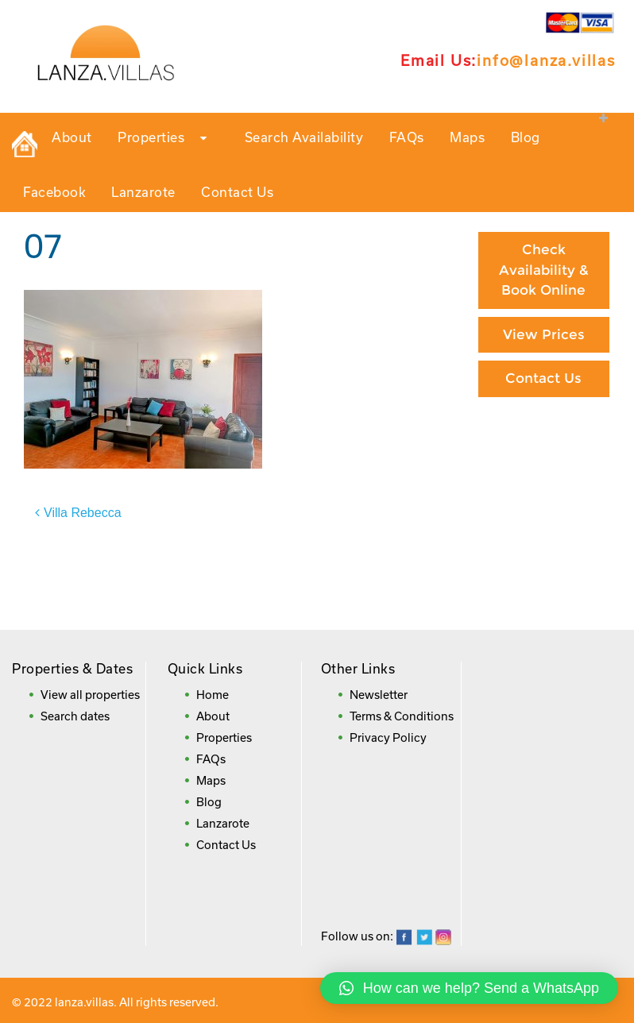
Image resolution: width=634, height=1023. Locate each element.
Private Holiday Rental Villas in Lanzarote (24, 144)
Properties (168, 138)
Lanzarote (143, 191)
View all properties (90, 694)
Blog (525, 137)
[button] (469, 988)
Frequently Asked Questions (543, 587)
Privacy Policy (388, 737)
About (72, 137)
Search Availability (304, 137)
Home (212, 694)
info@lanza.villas (546, 60)
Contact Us (237, 191)
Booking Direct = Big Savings (544, 513)
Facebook (54, 191)
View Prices (544, 334)
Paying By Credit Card (543, 448)
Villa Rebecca (83, 512)
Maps (467, 137)
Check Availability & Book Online (544, 269)
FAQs (406, 137)
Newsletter (379, 694)
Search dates (75, 716)
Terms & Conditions (402, 716)
